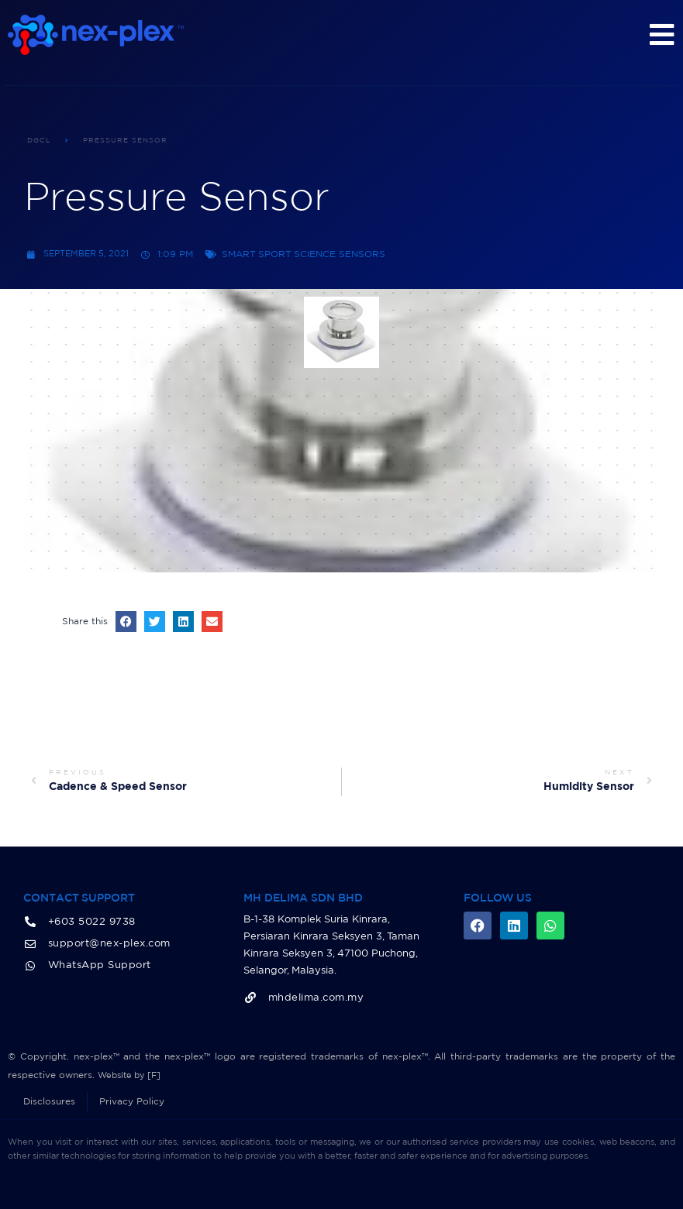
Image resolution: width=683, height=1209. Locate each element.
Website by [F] (132, 1075)
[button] (126, 621)
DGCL (39, 140)
